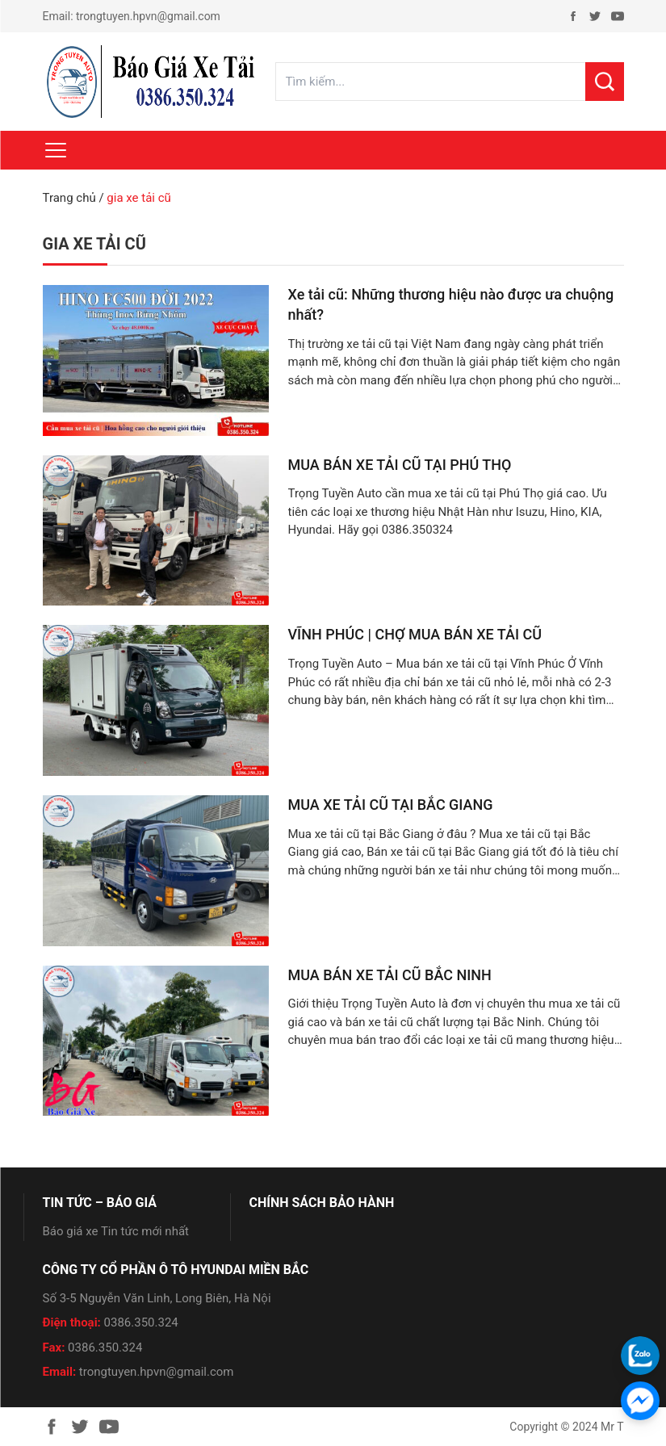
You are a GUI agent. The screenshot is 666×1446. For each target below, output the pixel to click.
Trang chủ (69, 198)
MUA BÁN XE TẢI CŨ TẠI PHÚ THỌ (400, 464)
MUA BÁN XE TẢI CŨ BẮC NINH (390, 974)
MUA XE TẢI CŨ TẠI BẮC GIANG (390, 804)
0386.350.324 (141, 1322)
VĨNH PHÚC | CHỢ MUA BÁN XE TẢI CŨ (415, 634)
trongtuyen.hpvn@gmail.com (148, 16)
